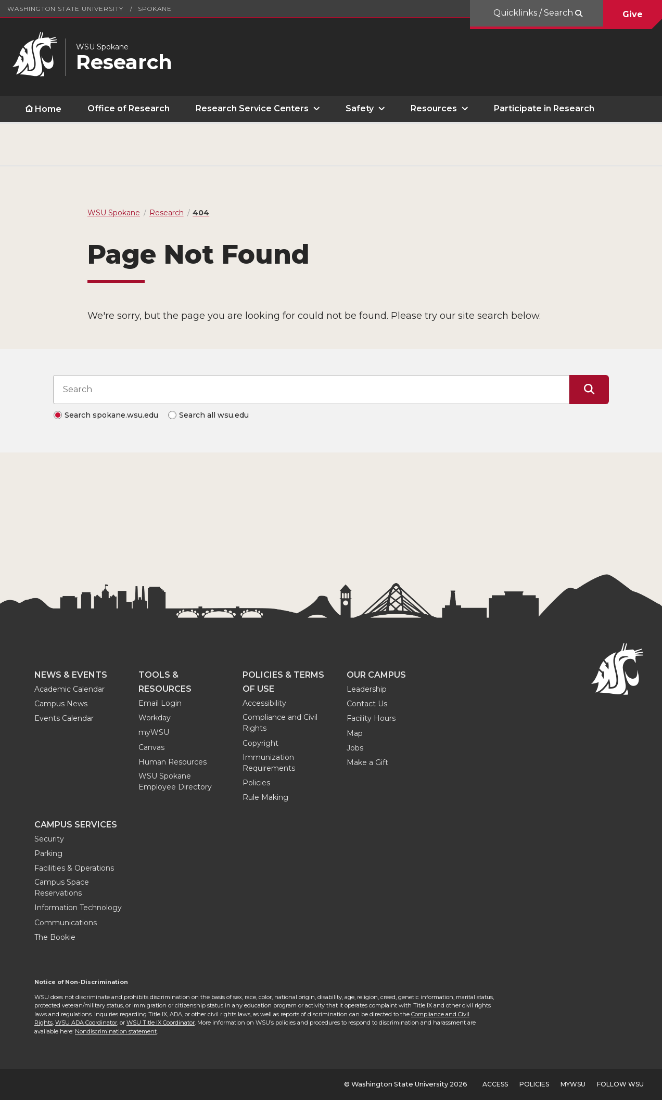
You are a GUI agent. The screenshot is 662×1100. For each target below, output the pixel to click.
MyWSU (573, 1084)
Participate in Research (544, 108)
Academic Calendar (69, 689)
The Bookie (54, 937)
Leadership (367, 689)
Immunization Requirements (269, 763)
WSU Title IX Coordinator (160, 1022)
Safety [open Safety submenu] (360, 108)
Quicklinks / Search (534, 13)
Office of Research (128, 108)
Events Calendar (64, 718)
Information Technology (78, 907)
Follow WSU (620, 1084)
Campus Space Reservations (61, 887)
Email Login (160, 703)
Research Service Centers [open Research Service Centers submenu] (252, 108)
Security (49, 839)
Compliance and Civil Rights (280, 723)
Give (632, 14)
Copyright (260, 743)
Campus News (60, 703)
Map (355, 733)
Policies (256, 782)
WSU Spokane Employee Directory (175, 781)
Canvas (151, 747)
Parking (48, 853)
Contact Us (367, 703)
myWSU (153, 732)
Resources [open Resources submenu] (434, 108)
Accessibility (264, 703)
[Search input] (311, 389)
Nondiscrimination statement (116, 1031)
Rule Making (265, 797)
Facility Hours (371, 718)
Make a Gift (367, 762)
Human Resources (172, 762)
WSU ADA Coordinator (86, 1022)
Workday (154, 717)
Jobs (355, 748)
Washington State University (65, 8)
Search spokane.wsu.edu (111, 415)
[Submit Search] (589, 389)
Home (48, 109)
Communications (65, 922)
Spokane (155, 8)
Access (495, 1084)
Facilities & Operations (74, 868)
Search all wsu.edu (214, 415)
